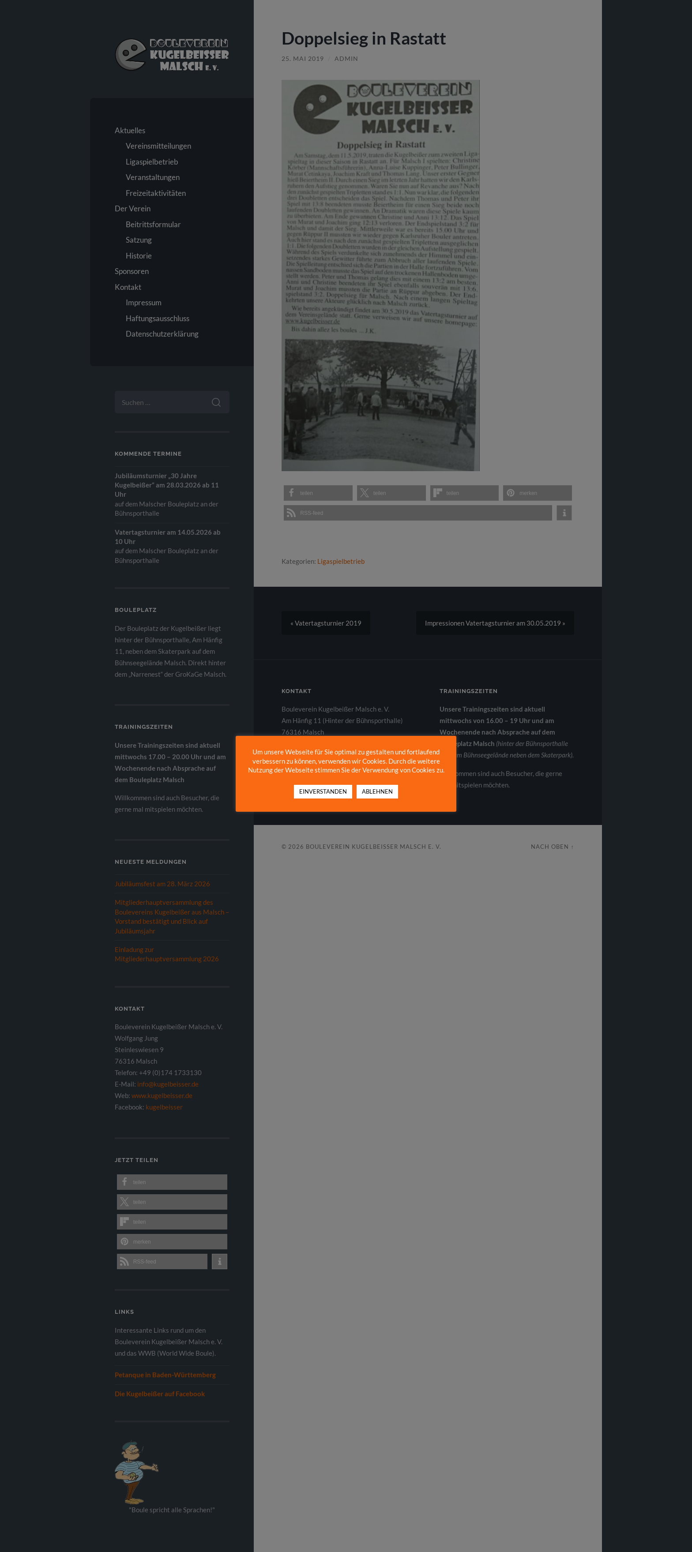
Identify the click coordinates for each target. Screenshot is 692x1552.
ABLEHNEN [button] (377, 792)
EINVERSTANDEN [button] (323, 792)
